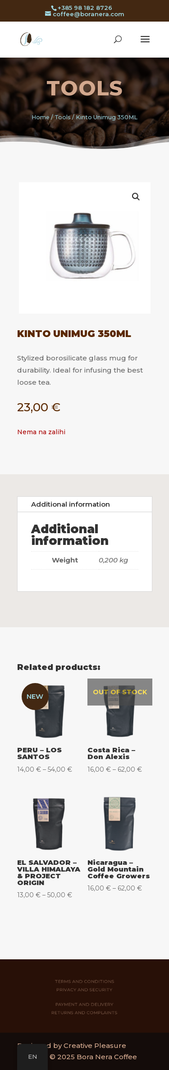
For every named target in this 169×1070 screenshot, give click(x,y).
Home (41, 117)
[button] (129, 203)
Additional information (70, 504)
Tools (84, 88)
